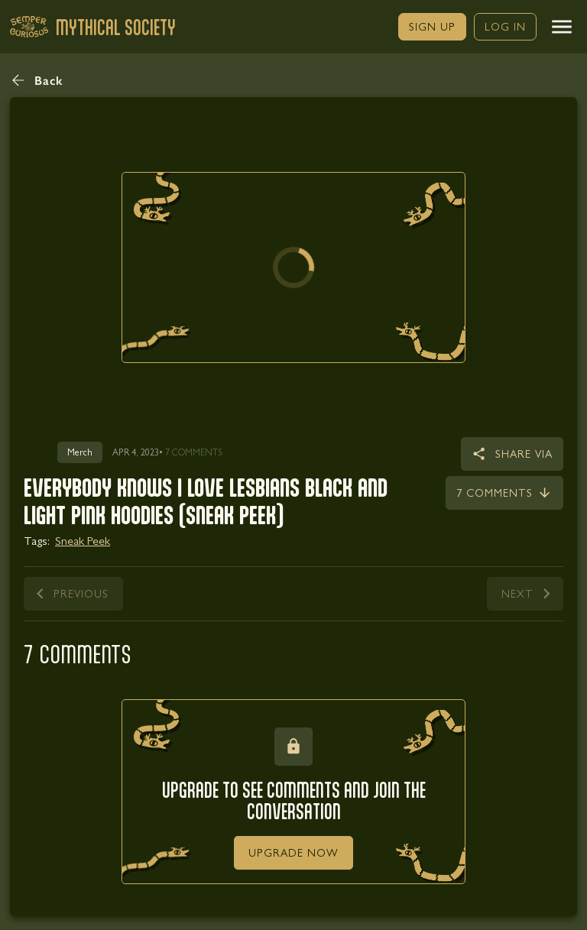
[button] (561, 27)
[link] (432, 27)
